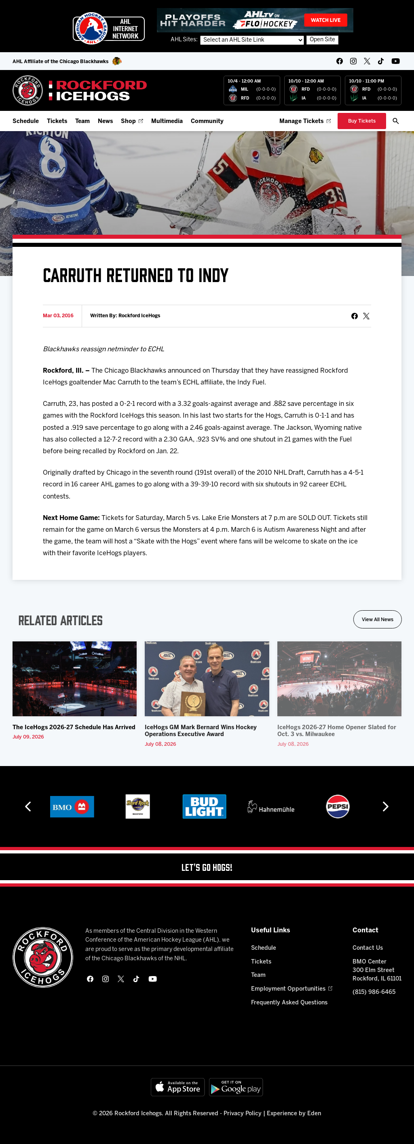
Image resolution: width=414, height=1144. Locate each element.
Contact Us (368, 948)
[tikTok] (381, 61)
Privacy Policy (243, 1113)
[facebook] (339, 61)
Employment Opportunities (291, 989)
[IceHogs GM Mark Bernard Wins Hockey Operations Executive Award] (207, 678)
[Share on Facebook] (354, 316)
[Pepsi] (340, 806)
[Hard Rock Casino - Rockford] (140, 806)
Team (82, 121)
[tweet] (366, 316)
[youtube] (395, 61)
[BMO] (73, 806)
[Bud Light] (206, 806)
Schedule (26, 121)
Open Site (322, 39)
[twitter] (367, 61)
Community (207, 121)
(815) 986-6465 (374, 992)
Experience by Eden (294, 1113)
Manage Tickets (305, 121)
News (105, 121)
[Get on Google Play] (236, 1087)
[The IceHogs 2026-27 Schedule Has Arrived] (75, 678)
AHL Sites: (185, 39)
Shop (132, 121)
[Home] (80, 90)
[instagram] (353, 61)
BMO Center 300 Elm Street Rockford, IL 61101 (377, 970)
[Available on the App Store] (178, 1087)
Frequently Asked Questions (289, 1003)
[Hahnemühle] (273, 806)
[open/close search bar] (395, 121)
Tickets (57, 121)
